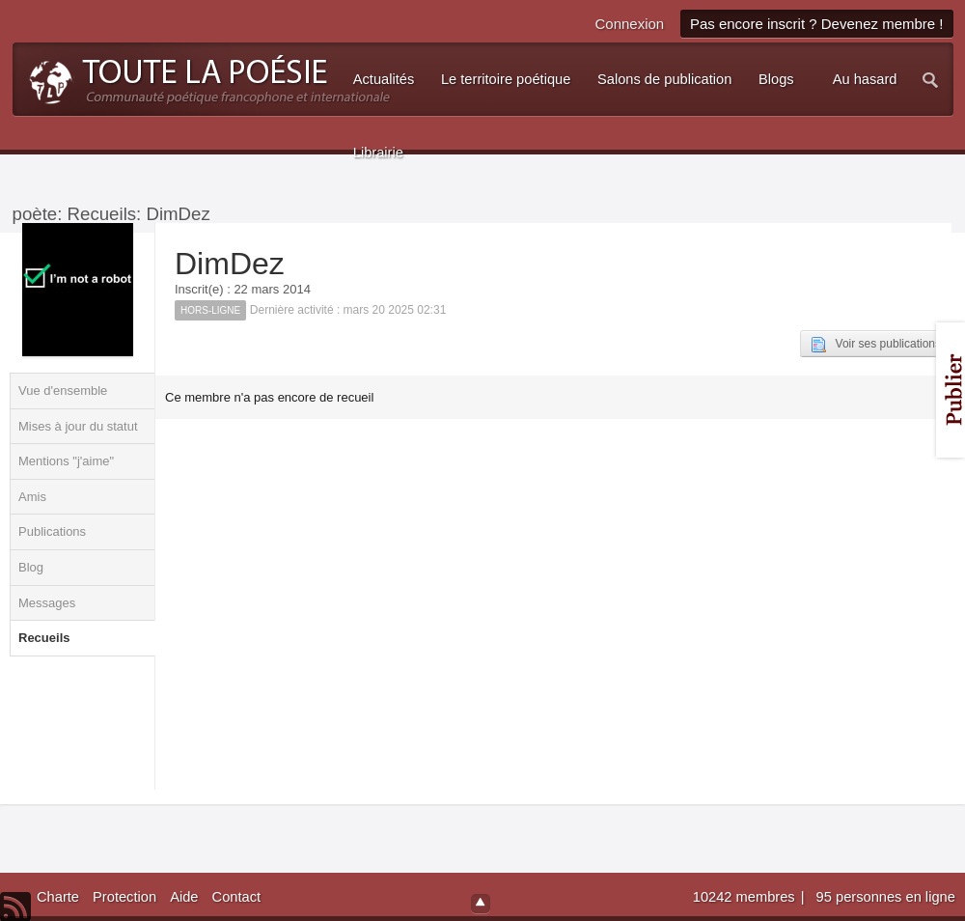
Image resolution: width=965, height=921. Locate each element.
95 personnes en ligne (885, 897)
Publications (52, 531)
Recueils (43, 637)
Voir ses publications (876, 344)
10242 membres (746, 897)
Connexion (629, 23)
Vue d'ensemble (62, 390)
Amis (32, 496)
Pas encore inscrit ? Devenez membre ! (817, 23)
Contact (237, 897)
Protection (124, 897)
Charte (58, 897)
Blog (30, 567)
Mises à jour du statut (78, 426)
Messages (46, 603)
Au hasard (865, 79)
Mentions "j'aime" (66, 461)
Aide (184, 897)
